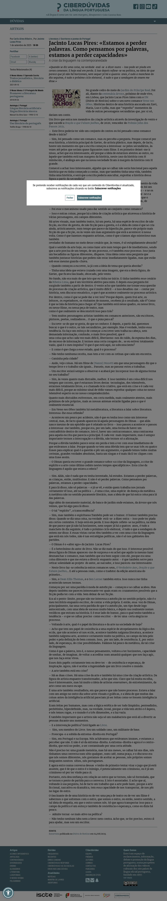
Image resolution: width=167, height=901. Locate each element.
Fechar (70, 197)
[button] (8, 893)
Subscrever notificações (89, 197)
